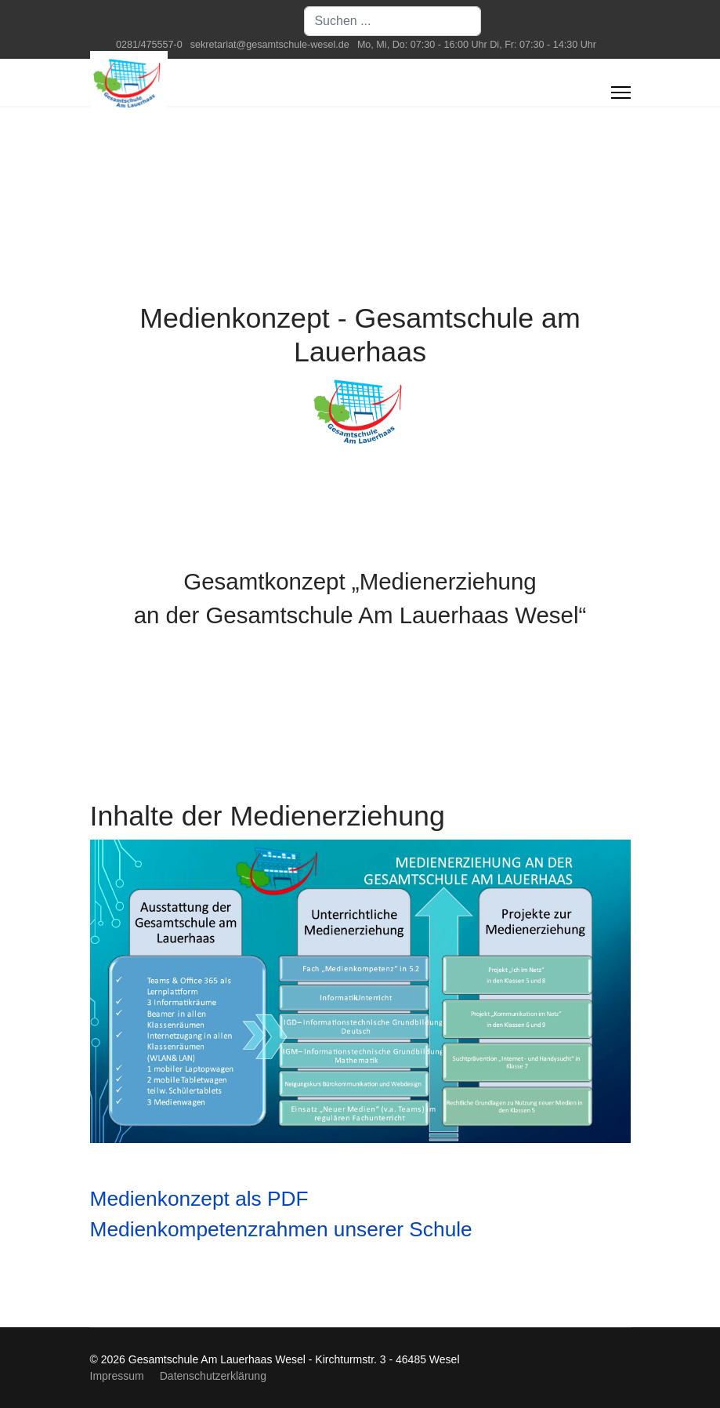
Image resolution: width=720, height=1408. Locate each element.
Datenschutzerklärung (213, 1376)
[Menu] (621, 92)
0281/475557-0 (149, 44)
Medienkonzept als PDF (199, 1198)
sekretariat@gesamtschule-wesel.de (269, 44)
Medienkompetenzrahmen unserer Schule (281, 1229)
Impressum (117, 1376)
